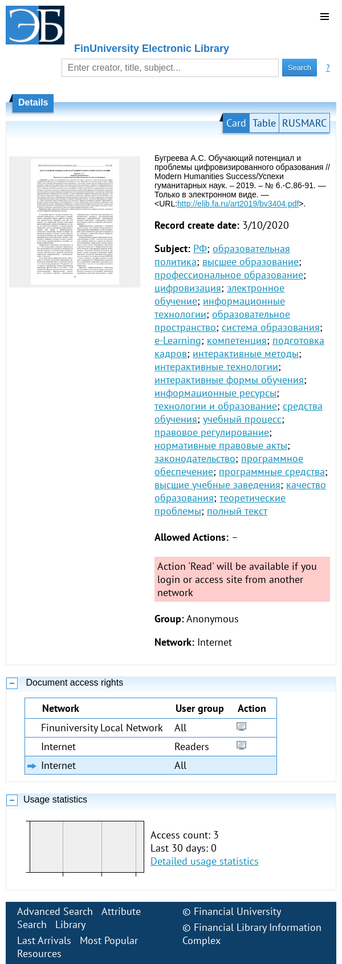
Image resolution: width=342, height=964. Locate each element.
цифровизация (187, 287)
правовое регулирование (211, 432)
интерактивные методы (246, 353)
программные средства (272, 471)
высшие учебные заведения (217, 484)
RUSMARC (304, 122)
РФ (200, 248)
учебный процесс (242, 419)
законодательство (194, 458)
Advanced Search (55, 911)
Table (264, 122)
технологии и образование (215, 405)
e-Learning (177, 340)
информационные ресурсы (215, 392)
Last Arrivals (44, 940)
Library (70, 924)
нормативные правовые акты (220, 445)
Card (236, 122)
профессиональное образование (228, 274)
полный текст (237, 510)
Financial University (237, 911)
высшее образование (250, 261)
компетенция (237, 340)
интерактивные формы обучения (229, 379)
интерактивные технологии (216, 366)
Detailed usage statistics (204, 861)
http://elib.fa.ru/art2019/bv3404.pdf (238, 203)
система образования (271, 327)
